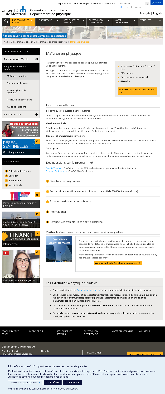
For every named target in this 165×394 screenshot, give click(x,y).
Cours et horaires (12, 114)
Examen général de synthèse (16, 91)
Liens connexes (11, 160)
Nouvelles (45, 351)
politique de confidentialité (32, 388)
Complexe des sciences (88, 290)
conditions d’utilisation (65, 388)
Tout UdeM (135, 7)
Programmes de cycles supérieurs (51, 42)
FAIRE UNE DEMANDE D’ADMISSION (137, 89)
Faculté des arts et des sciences (49, 10)
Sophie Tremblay (54, 168)
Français (145, 13)
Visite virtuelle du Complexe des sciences (116, 263)
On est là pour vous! (13, 152)
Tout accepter (72, 382)
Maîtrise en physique (17, 76)
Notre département (122, 331)
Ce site (123, 7)
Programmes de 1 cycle (16, 58)
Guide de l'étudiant (16, 106)
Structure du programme (65, 181)
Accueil (7, 42)
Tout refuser (52, 382)
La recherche (36, 331)
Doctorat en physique (17, 83)
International (58, 211)
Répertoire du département (91, 333)
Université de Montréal (14, 10)
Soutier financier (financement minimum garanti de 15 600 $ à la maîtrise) (94, 191)
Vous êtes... (145, 331)
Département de (50, 14)
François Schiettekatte (57, 171)
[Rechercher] (147, 3)
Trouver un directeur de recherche (71, 201)
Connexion (109, 3)
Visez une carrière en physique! (19, 280)
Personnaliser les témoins (25, 382)
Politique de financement (19, 99)
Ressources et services (64, 333)
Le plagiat (13, 175)
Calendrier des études (20, 171)
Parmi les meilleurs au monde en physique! (20, 204)
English (157, 13)
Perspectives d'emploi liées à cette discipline (76, 222)
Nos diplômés (15, 185)
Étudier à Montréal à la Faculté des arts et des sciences (19, 223)
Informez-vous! (11, 243)
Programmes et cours (23, 42)
